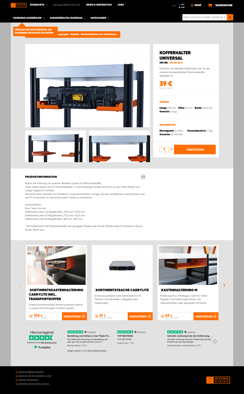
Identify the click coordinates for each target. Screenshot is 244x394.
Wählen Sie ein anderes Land (35, 376)
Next (223, 285)
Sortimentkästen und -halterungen (99, 34)
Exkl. (183, 7)
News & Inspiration (99, 5)
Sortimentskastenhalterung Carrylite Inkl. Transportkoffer (56, 294)
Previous (20, 285)
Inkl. (183, 4)
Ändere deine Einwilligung (34, 384)
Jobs (120, 5)
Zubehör (75, 34)
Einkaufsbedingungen (31, 372)
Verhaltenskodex (28, 380)
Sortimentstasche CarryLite (122, 290)
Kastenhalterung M (179, 290)
